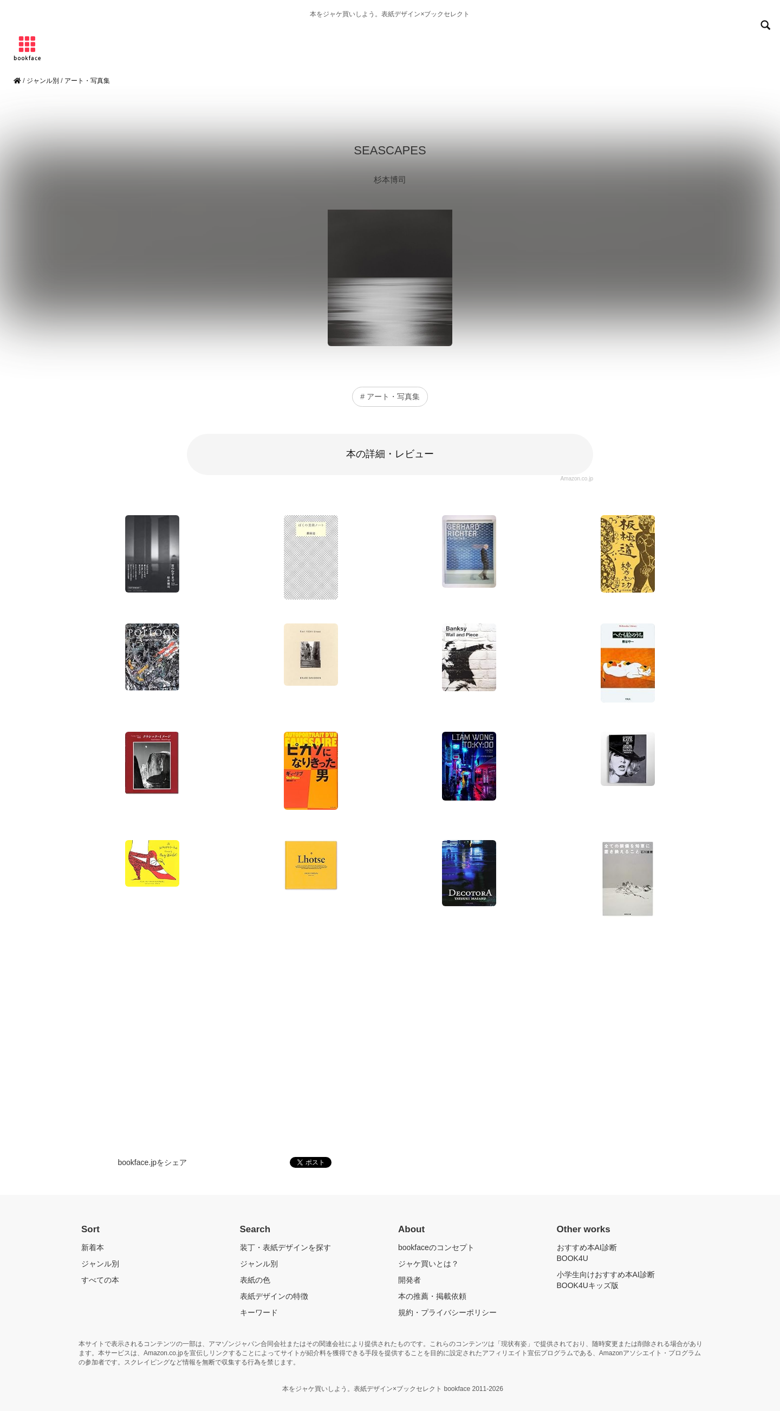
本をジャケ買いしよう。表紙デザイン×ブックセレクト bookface (377, 1389)
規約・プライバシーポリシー (447, 1312)
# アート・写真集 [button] (390, 396)
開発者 (409, 1280)
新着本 (92, 1247)
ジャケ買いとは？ (428, 1263)
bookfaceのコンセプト (436, 1247)
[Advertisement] (390, 1040)
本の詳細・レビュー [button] (390, 453)
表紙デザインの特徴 (274, 1296)
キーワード (259, 1312)
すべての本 (100, 1280)
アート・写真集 (87, 80)
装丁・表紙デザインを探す (285, 1247)
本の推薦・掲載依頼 (432, 1296)
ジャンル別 (43, 80)
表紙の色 (255, 1280)
